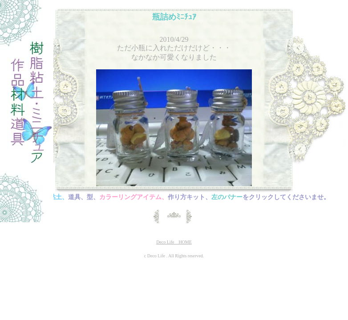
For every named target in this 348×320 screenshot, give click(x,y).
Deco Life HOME (174, 242)
